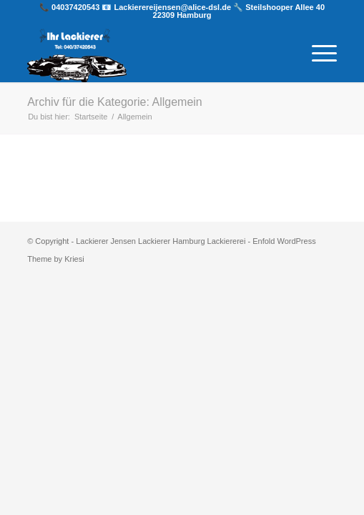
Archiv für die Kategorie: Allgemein (114, 102)
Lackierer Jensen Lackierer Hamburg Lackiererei (160, 241)
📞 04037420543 (70, 7)
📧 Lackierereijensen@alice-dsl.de (167, 7)
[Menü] (317, 53)
